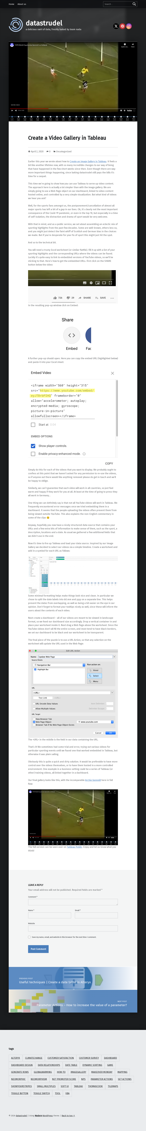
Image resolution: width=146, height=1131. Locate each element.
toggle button (19, 1093)
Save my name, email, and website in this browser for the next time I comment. (64, 937)
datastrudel (44, 23)
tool (57, 1093)
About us (22, 4)
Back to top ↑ (68, 1115)
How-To (61, 1072)
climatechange (33, 1058)
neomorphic (18, 1079)
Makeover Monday (101, 1072)
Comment (32, 897)
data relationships (49, 1065)
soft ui (65, 1086)
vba (67, 1093)
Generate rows (20, 1072)
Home (11, 4)
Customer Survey (89, 1058)
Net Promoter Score (64, 1079)
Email (78, 910)
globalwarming (43, 1072)
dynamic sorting (92, 1065)
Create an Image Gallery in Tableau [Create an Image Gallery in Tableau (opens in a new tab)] (88, 161)
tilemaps (113, 1086)
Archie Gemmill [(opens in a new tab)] (93, 780)
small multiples (46, 1086)
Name (31, 910)
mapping (122, 1072)
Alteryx (15, 1058)
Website (31, 923)
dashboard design (22, 1065)
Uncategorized (64, 151)
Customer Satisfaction (60, 1058)
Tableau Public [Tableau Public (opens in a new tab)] (74, 847)
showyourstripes (21, 1086)
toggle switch (41, 1093)
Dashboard (110, 1058)
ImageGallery (78, 1072)
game (110, 1065)
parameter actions (102, 1079)
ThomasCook (95, 1086)
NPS (83, 1079)
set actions (124, 1079)
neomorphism (39, 1079)
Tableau (78, 1086)
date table (71, 1065)
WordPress (47, 1115)
